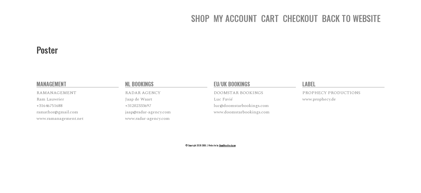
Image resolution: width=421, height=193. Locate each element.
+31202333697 (138, 105)
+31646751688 (50, 105)
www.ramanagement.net (60, 118)
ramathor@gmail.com (57, 112)
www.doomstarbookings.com (242, 112)
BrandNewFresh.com (227, 145)
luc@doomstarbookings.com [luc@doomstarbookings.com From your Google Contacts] (241, 105)
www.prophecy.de (319, 99)
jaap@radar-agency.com (148, 112)
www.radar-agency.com (147, 118)
